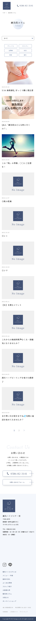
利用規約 (5, 612)
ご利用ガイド (14, 612)
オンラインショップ (9, 601)
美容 (10, 55)
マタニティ (25, 46)
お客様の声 (6, 590)
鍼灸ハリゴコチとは (9, 572)
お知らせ (6, 597)
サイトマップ (24, 612)
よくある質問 (7, 583)
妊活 (25, 50)
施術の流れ (6, 579)
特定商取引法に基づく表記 (23, 607)
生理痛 (11, 50)
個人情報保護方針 (8, 607)
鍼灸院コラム (7, 594)
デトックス (10, 46)
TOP (4, 13)
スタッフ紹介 (7, 586)
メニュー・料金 (8, 575)
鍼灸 (25, 55)
